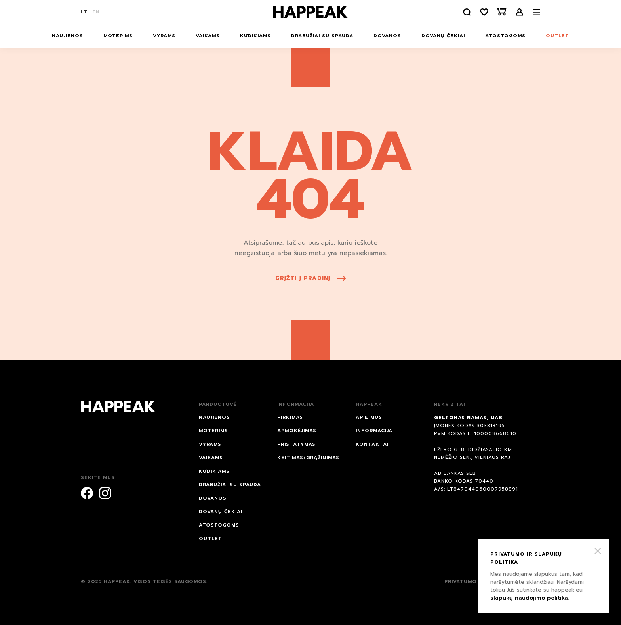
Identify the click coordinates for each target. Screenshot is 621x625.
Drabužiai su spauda (322, 35)
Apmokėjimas (296, 430)
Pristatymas (296, 444)
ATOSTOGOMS (505, 35)
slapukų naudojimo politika (529, 598)
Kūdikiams (255, 35)
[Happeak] (310, 12)
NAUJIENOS (67, 35)
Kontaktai (372, 444)
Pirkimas (290, 417)
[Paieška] (467, 12)
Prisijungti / (519, 12)
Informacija (374, 430)
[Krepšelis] (502, 12)
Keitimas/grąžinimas (308, 457)
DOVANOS (387, 35)
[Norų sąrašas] (484, 12)
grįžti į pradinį (310, 278)
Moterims (118, 35)
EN (96, 11)
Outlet (557, 35)
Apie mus (369, 417)
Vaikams (208, 35)
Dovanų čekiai (443, 35)
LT (84, 11)
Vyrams (164, 35)
